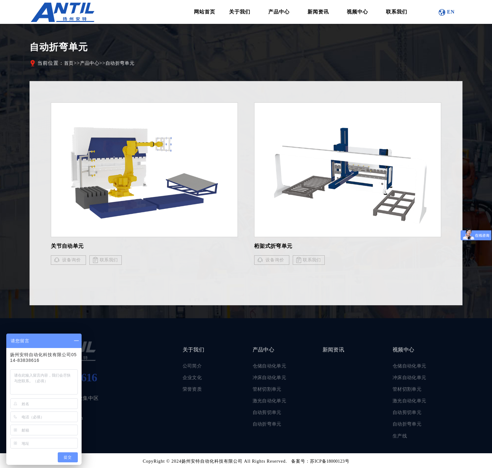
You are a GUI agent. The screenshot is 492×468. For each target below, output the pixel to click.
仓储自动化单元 (271, 367)
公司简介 (193, 367)
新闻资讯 (336, 350)
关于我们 (196, 350)
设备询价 (71, 260)
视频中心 (406, 350)
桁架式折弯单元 (275, 246)
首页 (69, 64)
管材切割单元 (269, 389)
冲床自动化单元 (271, 378)
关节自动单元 (69, 246)
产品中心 (91, 64)
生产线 (401, 435)
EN (450, 12)
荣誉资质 (193, 389)
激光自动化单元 (271, 401)
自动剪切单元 (269, 412)
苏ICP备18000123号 (330, 460)
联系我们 (110, 260)
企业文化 (193, 378)
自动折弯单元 (125, 64)
